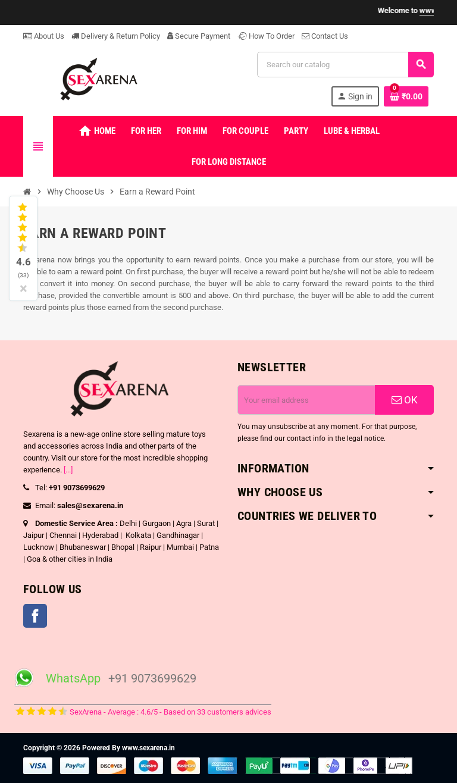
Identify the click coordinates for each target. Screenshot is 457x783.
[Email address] (306, 400)
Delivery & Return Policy (115, 36)
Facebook (35, 616)
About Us (43, 36)
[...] (68, 469)
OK (405, 400)
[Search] (345, 64)
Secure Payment (198, 36)
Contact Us (325, 36)
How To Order (266, 36)
